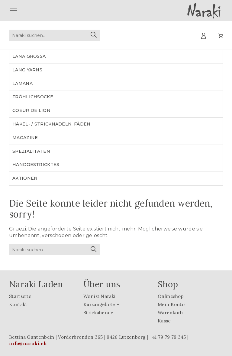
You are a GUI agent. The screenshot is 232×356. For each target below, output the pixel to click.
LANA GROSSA (29, 56)
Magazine (25, 137)
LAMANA (22, 83)
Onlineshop (171, 296)
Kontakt (18, 304)
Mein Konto (171, 304)
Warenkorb (170, 312)
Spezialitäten (31, 151)
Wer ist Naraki (99, 296)
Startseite (20, 296)
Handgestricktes (36, 164)
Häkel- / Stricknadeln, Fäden (51, 124)
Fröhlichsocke (32, 97)
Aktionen (24, 178)
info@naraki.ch (28, 343)
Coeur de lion (31, 110)
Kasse (164, 321)
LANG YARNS (27, 70)
